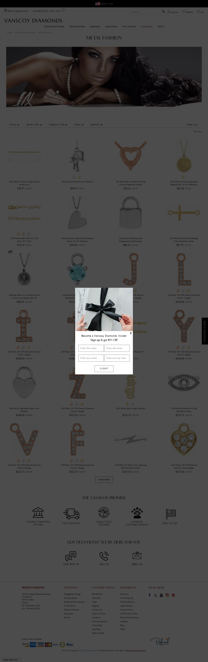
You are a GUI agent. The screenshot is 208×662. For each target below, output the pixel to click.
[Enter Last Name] (117, 348)
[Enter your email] (91, 358)
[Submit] (104, 368)
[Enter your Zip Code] (117, 358)
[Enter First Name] (91, 348)
